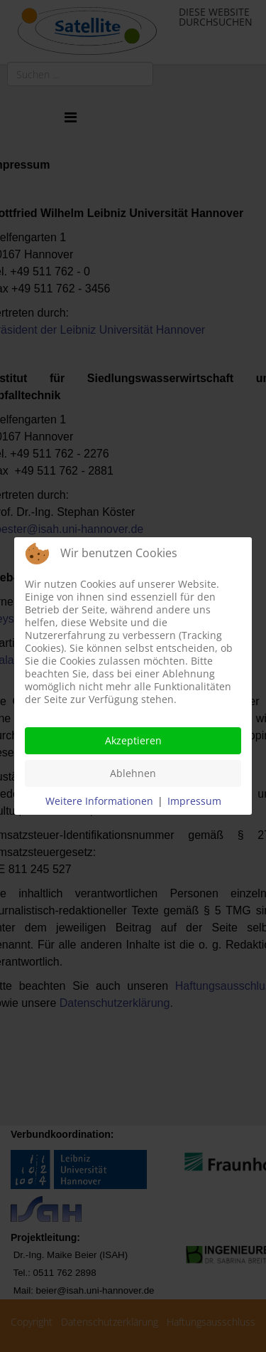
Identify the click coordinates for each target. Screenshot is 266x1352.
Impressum (194, 801)
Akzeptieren (133, 740)
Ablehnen (133, 773)
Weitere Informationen (99, 801)
